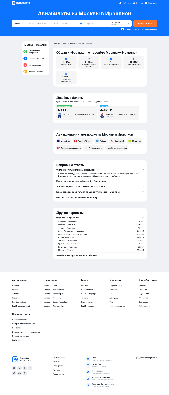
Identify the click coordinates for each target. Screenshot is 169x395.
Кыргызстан (143, 302)
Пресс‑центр (58, 374)
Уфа (111, 302)
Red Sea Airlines (19, 302)
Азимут (15, 294)
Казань (112, 294)
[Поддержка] (151, 3)
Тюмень (84, 298)
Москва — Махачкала (53, 298)
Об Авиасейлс (59, 357)
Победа (101, 141)
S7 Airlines (134, 141)
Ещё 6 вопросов (19, 340)
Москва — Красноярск (53, 294)
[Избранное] (125, 3)
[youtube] (19, 373)
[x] (24, 368)
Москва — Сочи (50, 285)
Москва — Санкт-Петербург (56, 302)
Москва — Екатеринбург (54, 306)
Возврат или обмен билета (23, 324)
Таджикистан (144, 294)
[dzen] (14, 373)
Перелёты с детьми (20, 336)
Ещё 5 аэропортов (117, 306)
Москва (84, 285)
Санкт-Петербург (88, 294)
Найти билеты (145, 23)
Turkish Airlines (83, 141)
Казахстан (142, 289)
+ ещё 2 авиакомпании (117, 148)
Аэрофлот (63, 141)
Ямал (14, 298)
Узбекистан (143, 298)
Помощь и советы (21, 314)
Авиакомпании (19, 280)
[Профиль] (138, 3)
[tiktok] (29, 368)
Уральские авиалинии (69, 148)
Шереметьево (115, 285)
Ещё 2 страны (144, 306)
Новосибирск (87, 289)
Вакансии (57, 362)
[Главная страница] (21, 3)
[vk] (14, 368)
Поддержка (58, 366)
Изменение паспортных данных (26, 332)
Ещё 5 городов (87, 306)
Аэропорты (115, 280)
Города (84, 280)
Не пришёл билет (19, 319)
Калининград (86, 302)
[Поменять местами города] (35, 23)
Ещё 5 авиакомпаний (21, 306)
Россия (15, 289)
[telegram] (19, 368)
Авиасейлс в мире (147, 280)
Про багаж (16, 328)
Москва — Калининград (54, 289)
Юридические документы (146, 357)
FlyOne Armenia (93, 148)
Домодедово (115, 298)
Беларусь (142, 285)
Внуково (113, 289)
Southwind (117, 141)
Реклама (56, 370)
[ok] (24, 373)
